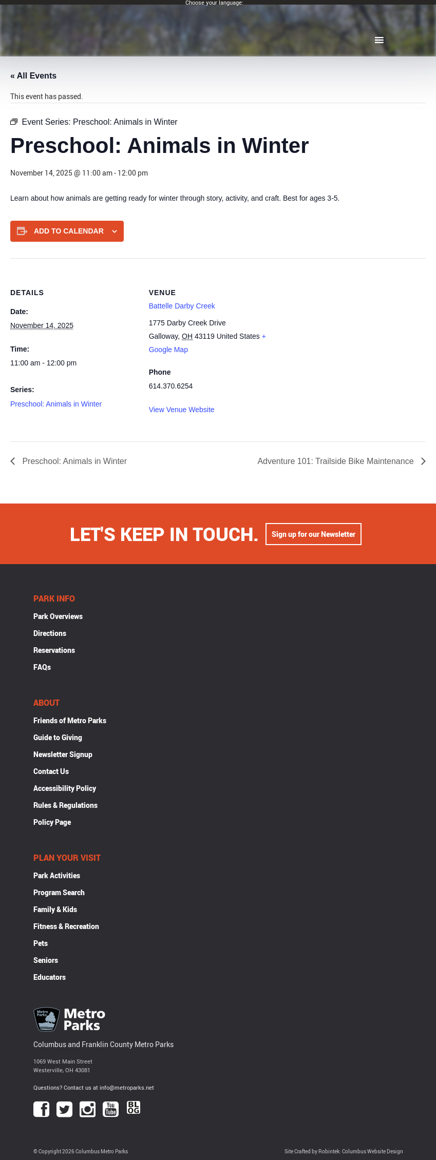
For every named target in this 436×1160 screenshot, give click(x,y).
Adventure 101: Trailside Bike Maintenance (336, 461)
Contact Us (51, 771)
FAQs (42, 667)
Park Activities (56, 875)
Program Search (59, 892)
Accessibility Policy (64, 788)
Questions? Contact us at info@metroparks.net (93, 1087)
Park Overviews (58, 616)
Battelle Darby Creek (182, 306)
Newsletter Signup (62, 754)
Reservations (54, 650)
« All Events (33, 75)
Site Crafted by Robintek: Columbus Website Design (344, 1151)
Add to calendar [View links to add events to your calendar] (69, 231)
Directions (49, 633)
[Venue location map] (341, 329)
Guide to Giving (57, 737)
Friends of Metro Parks (69, 720)
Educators (49, 977)
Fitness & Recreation (66, 926)
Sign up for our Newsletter (313, 534)
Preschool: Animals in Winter (56, 404)
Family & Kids (55, 909)
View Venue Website (182, 409)
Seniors (45, 960)
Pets (40, 943)
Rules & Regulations (65, 805)
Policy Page (52, 822)
